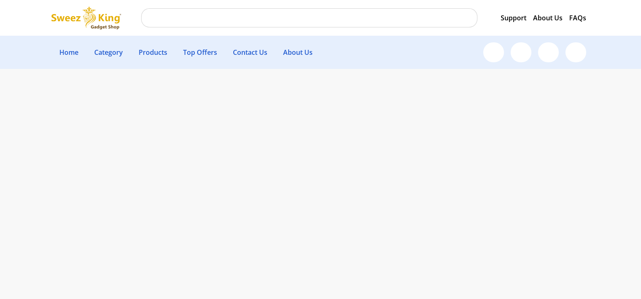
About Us (548, 17)
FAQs (577, 17)
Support (513, 17)
